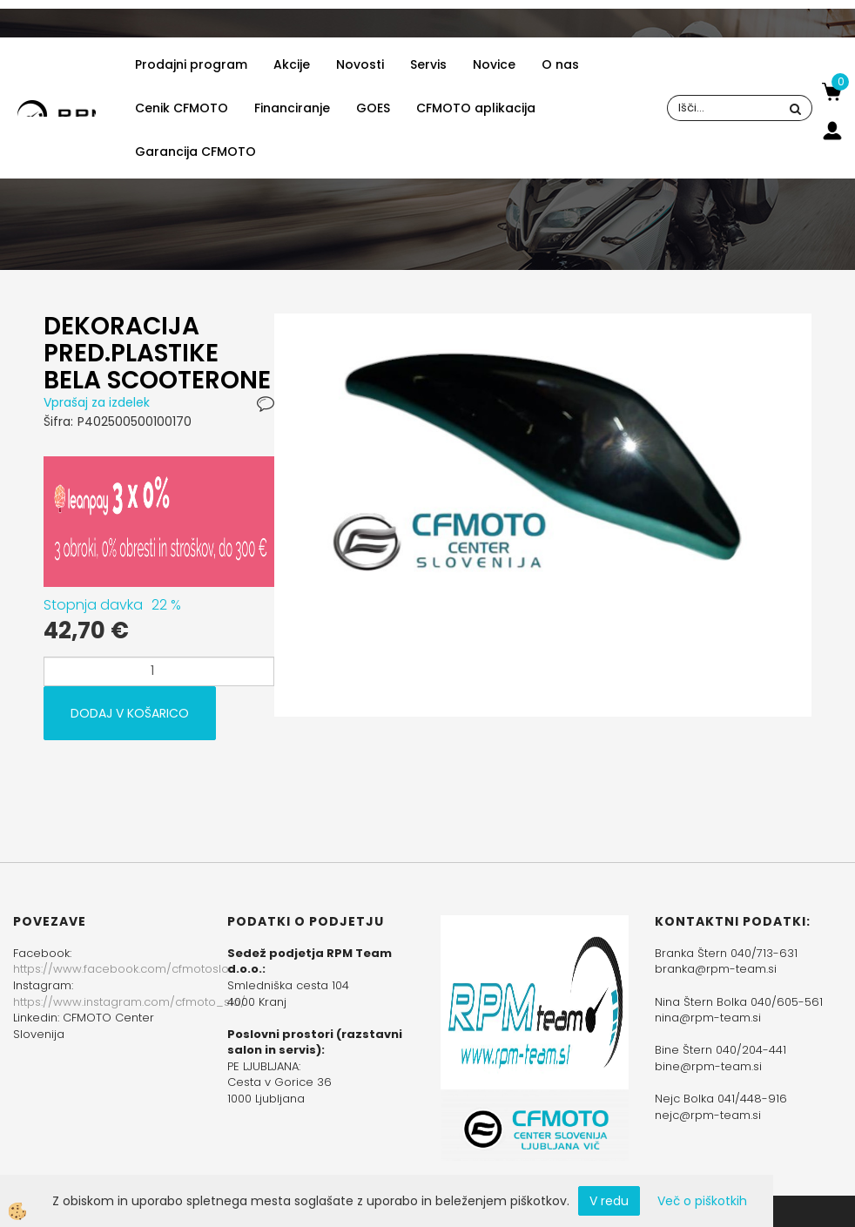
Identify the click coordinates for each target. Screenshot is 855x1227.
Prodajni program (191, 64)
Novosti (360, 64)
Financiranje (292, 108)
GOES (373, 108)
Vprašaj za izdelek (97, 402)
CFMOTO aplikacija (475, 108)
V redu (609, 1201)
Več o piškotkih (702, 1201)
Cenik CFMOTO (181, 108)
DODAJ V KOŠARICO (130, 713)
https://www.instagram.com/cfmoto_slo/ (129, 1002)
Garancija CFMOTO (195, 151)
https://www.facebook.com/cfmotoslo (121, 969)
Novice (494, 64)
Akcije (291, 64)
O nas (560, 64)
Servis (428, 64)
